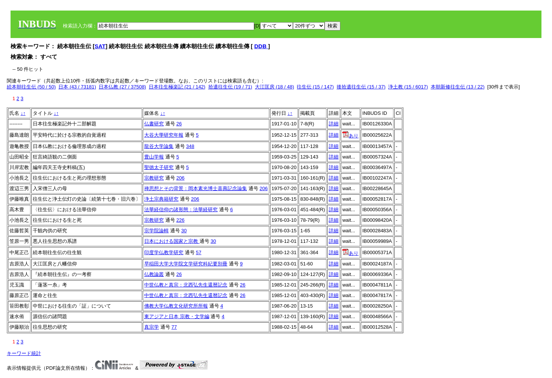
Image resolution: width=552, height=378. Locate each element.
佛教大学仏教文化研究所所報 (176, 306)
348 (190, 146)
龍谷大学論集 (159, 146)
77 (174, 327)
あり (350, 136)
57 (198, 252)
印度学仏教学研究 (163, 252)
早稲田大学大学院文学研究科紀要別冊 (185, 264)
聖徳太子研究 (159, 167)
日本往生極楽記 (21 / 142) (177, 87)
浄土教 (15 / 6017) (408, 87)
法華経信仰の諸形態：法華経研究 (181, 209)
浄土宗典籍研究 (161, 199)
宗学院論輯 (156, 230)
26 (178, 124)
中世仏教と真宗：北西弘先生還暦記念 (185, 285)
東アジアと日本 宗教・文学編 (176, 316)
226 (180, 220)
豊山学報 (154, 157)
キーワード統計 (24, 353)
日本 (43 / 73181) (77, 87)
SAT (100, 46)
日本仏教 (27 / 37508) (122, 87)
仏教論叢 (154, 274)
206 (180, 178)
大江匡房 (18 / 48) (274, 87)
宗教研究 (154, 178)
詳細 (334, 124)
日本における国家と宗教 (172, 241)
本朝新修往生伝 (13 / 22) (458, 87)
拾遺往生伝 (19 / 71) (230, 87)
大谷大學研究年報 (163, 135)
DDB (261, 46)
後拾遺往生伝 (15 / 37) (361, 87)
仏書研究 (154, 124)
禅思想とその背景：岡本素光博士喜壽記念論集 (195, 188)
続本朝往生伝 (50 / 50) (31, 87)
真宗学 (151, 327)
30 (183, 230)
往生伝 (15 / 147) (315, 87)
